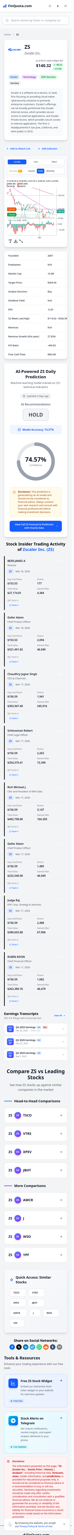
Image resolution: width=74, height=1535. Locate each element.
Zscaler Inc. (32, 53)
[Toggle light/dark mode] (50, 6)
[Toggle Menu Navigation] (65, 6)
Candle (17, 161)
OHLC (54, 161)
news (15, 1476)
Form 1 (14, 605)
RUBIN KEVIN (16, 957)
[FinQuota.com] (17, 6)
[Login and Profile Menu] (58, 6)
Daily (40, 171)
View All (59, 1015)
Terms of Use (45, 1526)
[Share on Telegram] (32, 1347)
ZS (10, 571)
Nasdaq (14, 83)
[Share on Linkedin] (25, 1347)
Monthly (50, 171)
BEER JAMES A (16, 561)
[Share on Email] (59, 1347)
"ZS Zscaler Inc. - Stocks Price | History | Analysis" (36, 1469)
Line (36, 161)
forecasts (57, 1472)
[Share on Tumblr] (52, 1347)
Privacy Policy (27, 1526)
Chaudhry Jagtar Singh (22, 674)
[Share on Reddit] (46, 1347)
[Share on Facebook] (12, 1347)
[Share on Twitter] (19, 1347)
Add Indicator (47, 148)
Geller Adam (15, 617)
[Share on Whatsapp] (39, 1347)
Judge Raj (13, 900)
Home (7, 34)
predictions (53, 1476)
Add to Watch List (18, 148)
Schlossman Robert (20, 730)
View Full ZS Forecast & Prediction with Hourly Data (36, 526)
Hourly (31, 171)
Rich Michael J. (16, 787)
